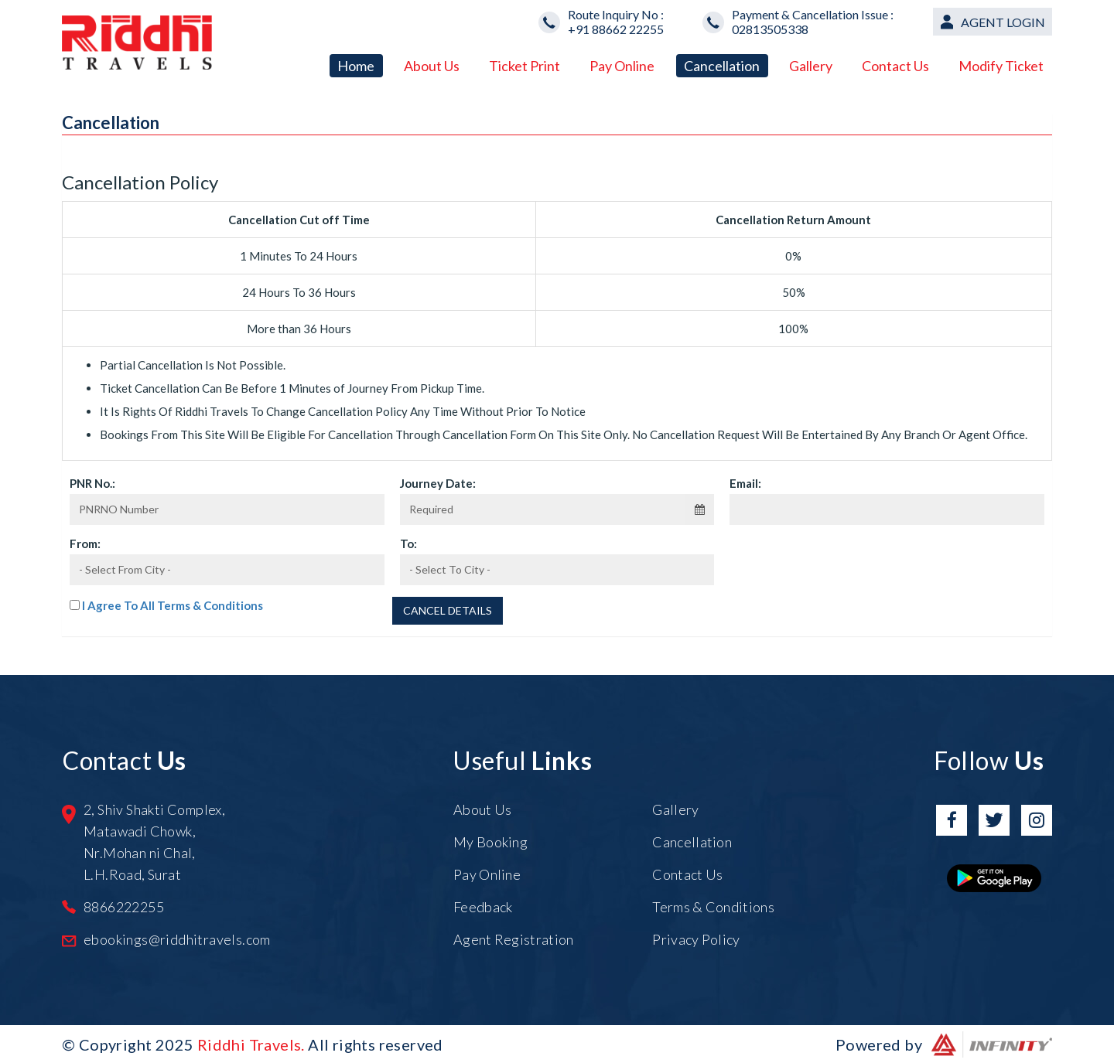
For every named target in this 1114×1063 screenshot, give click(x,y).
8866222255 (124, 906)
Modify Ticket (1001, 65)
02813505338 (770, 29)
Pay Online (621, 65)
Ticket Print (524, 65)
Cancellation (722, 65)
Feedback (482, 906)
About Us (432, 65)
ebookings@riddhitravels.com (177, 939)
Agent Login (1003, 22)
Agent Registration (513, 939)
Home (355, 65)
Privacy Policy (696, 939)
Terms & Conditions (713, 906)
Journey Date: (438, 483)
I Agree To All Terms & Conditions (172, 605)
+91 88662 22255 (616, 29)
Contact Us (895, 65)
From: (85, 543)
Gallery (810, 65)
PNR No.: (92, 483)
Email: (745, 483)
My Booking (490, 841)
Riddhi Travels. (251, 1044)
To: (408, 543)
